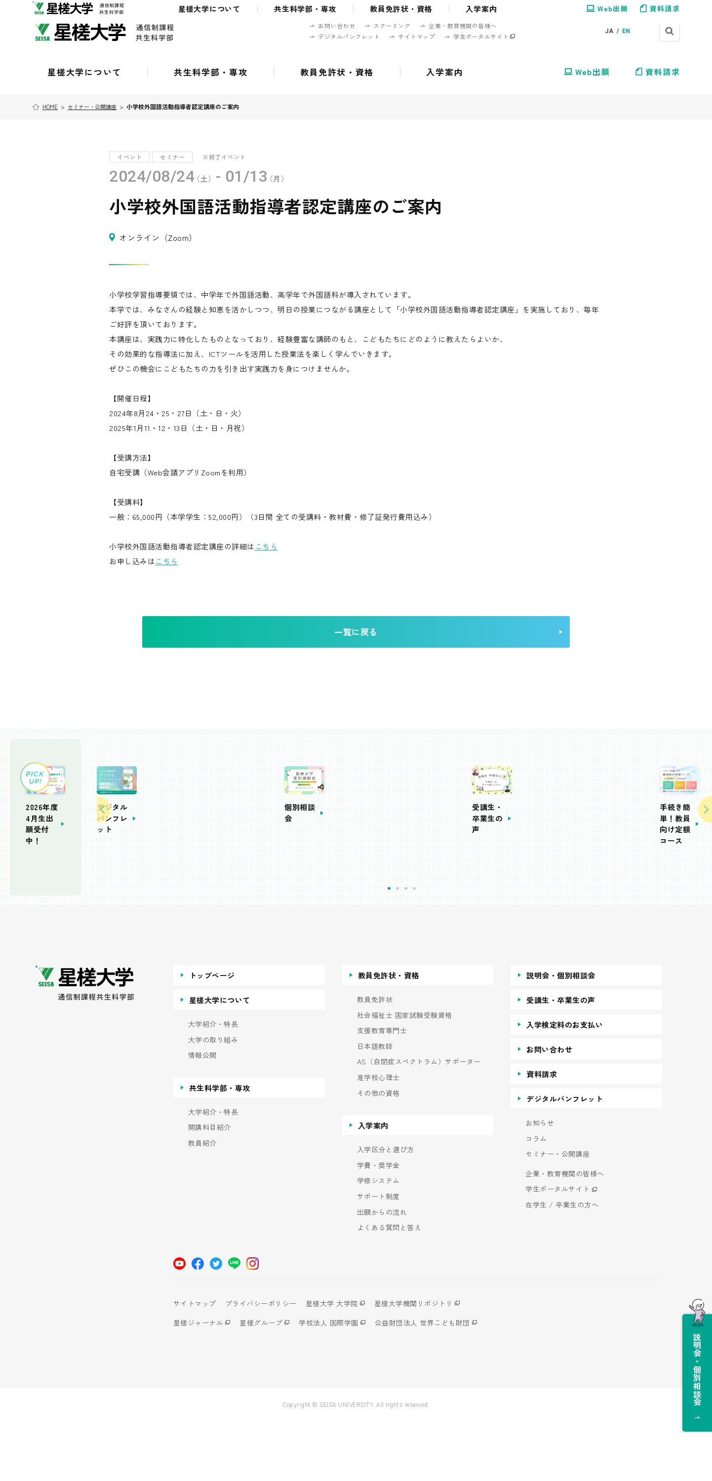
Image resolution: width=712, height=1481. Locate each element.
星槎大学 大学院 (343, 1362)
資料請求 (541, 1133)
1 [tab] (458, 948)
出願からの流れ (382, 1271)
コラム (536, 1197)
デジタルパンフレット (564, 1158)
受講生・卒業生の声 (560, 1059)
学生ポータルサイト (557, 1248)
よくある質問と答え (389, 1286)
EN (626, 31)
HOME (52, 106)
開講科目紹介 (209, 1186)
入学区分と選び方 (385, 1208)
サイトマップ (194, 1362)
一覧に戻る (380, 645)
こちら (266, 546)
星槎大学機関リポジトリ (431, 1362)
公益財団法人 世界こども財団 (440, 1381)
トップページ (212, 1034)
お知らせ (539, 1182)
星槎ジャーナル (198, 1381)
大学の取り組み (213, 1098)
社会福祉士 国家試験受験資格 (404, 1074)
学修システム (378, 1240)
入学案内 (373, 1184)
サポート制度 (378, 1255)
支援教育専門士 (382, 1089)
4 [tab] (483, 948)
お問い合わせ (549, 1108)
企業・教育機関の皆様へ (564, 1232)
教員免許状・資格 (388, 1034)
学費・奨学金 (378, 1224)
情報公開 (202, 1114)
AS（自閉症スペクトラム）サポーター (419, 1121)
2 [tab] (467, 948)
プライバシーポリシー (267, 1362)
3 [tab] (475, 948)
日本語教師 (375, 1105)
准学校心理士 (378, 1136)
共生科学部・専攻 (219, 1146)
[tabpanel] (324, 855)
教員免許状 (375, 1058)
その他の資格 (378, 1152)
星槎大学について (219, 1059)
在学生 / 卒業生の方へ (561, 1264)
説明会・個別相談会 (560, 1034)
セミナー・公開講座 (96, 106)
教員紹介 (202, 1202)
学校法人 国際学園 (340, 1381)
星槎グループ (266, 1381)
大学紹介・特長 (213, 1083)
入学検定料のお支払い (564, 1084)
